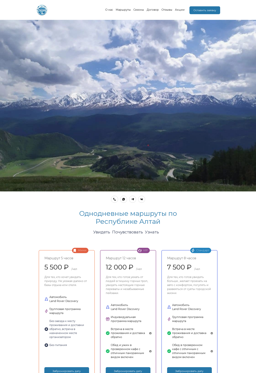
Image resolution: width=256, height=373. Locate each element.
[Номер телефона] (114, 199)
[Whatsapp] (123, 199)
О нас (108, 10)
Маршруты (122, 10)
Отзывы (166, 10)
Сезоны (138, 10)
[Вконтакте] (141, 199)
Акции (179, 10)
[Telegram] (132, 199)
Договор (152, 10)
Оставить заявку (204, 10)
